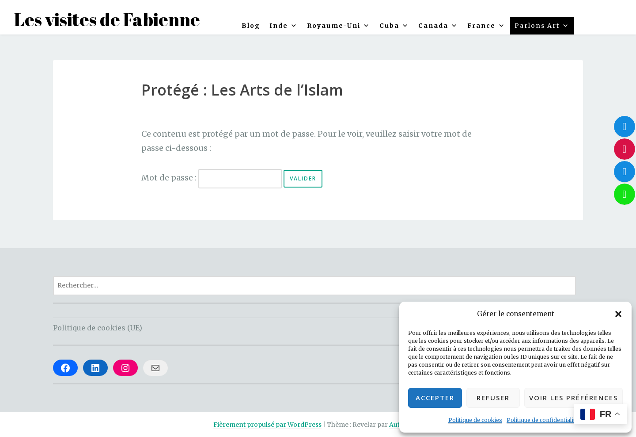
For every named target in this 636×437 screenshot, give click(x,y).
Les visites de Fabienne (107, 19)
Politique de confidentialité (542, 420)
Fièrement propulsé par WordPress (267, 425)
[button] (618, 314)
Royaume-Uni (338, 25)
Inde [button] (283, 25)
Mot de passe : (211, 177)
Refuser (493, 397)
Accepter (435, 397)
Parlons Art (542, 25)
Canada (438, 25)
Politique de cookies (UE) (97, 327)
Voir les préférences (573, 397)
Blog (251, 26)
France (486, 25)
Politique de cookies (475, 420)
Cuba (394, 25)
